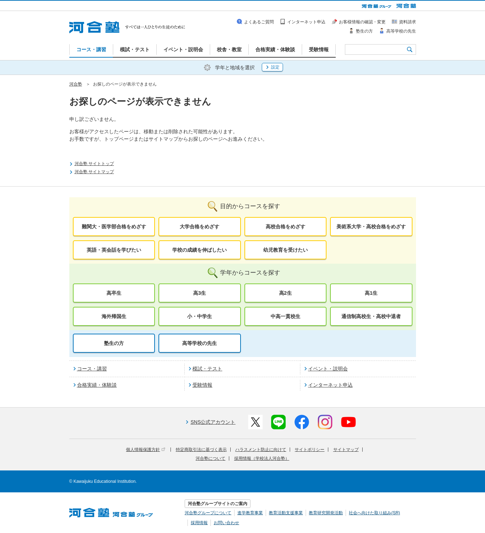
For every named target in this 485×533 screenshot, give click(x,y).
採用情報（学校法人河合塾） (261, 458)
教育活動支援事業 (286, 512)
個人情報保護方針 (145, 449)
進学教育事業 (250, 512)
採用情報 (199, 522)
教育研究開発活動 (326, 512)
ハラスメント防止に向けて (260, 449)
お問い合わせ (226, 522)
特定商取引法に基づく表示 (201, 449)
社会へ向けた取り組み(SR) (374, 512)
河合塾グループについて (208, 512)
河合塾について (210, 458)
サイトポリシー (309, 449)
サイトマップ (346, 449)
